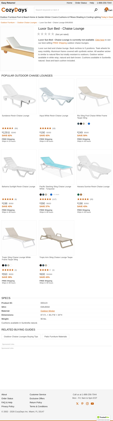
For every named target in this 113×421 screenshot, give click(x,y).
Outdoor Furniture (8, 17)
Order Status (81, 3)
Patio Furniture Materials (55, 336)
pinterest (82, 403)
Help (92, 3)
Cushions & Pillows (67, 17)
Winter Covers (51, 17)
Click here (99, 40)
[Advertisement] (56, 368)
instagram (87, 403)
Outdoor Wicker (48, 311)
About (4, 394)
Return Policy (36, 402)
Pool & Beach (23, 17)
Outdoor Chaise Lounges (27, 23)
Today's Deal (107, 17)
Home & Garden (37, 17)
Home (69, 3)
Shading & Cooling (84, 17)
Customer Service (38, 394)
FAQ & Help (6, 402)
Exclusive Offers (37, 398)
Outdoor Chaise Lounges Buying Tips (21, 336)
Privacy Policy (7, 406)
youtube (92, 403)
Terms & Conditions (39, 406)
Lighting (97, 17)
